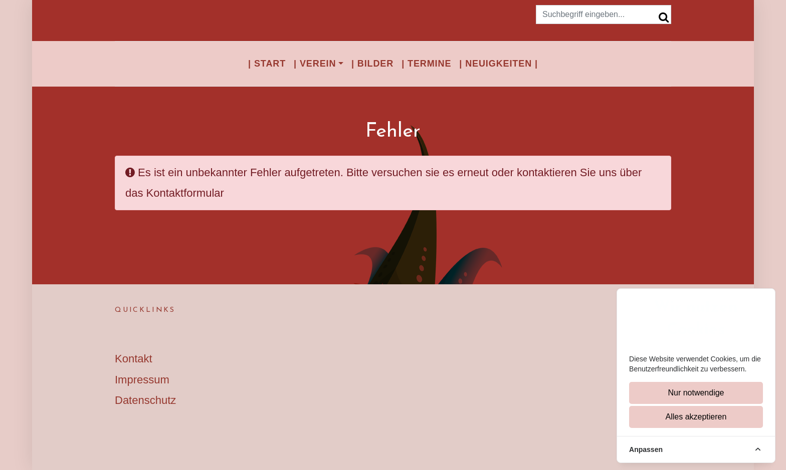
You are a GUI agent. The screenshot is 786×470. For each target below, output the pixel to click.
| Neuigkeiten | (498, 64)
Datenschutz (145, 400)
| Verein (315, 64)
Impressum (142, 379)
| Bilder (372, 64)
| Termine (426, 64)
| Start (267, 64)
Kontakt (133, 358)
